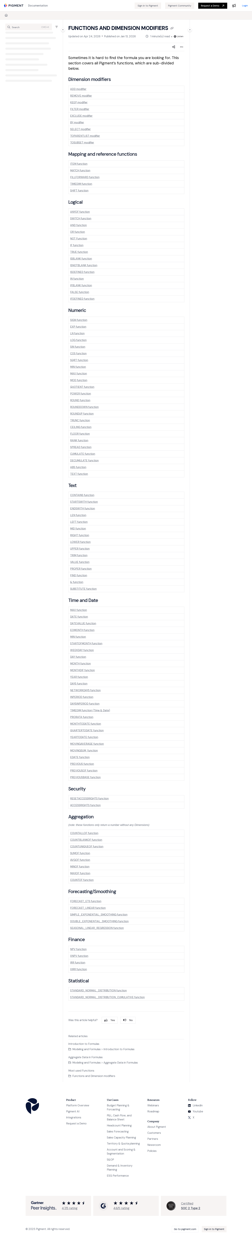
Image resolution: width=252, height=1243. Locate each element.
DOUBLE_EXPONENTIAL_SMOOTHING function (99, 921)
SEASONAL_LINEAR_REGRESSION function (97, 928)
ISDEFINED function (82, 272)
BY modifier (77, 122)
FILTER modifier (79, 109)
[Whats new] (234, 5)
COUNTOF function (82, 880)
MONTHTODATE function (85, 724)
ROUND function (80, 400)
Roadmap (153, 1111)
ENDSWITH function (82, 508)
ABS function (78, 467)
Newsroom (154, 1145)
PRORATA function (81, 717)
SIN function (77, 347)
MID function (78, 528)
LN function (77, 333)
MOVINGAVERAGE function (87, 744)
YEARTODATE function (84, 737)
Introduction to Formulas (83, 1044)
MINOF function (79, 866)
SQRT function (79, 360)
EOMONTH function (82, 630)
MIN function (78, 367)
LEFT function (79, 522)
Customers (154, 1133)
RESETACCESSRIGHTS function (89, 798)
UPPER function (80, 548)
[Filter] (57, 27)
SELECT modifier (80, 129)
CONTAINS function (82, 495)
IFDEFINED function (82, 299)
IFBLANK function (81, 285)
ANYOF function (80, 212)
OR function (77, 232)
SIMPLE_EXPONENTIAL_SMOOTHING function (98, 914)
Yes (109, 1020)
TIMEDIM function (81, 184)
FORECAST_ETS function (85, 901)
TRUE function (79, 252)
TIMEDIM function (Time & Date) (90, 710)
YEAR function (79, 677)
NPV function (78, 949)
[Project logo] (13, 6)
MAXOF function (80, 873)
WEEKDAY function (82, 650)
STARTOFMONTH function (86, 643)
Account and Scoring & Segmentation (121, 1151)
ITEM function (78, 164)
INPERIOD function (81, 697)
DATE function (79, 616)
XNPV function (79, 956)
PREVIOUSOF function (83, 770)
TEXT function (79, 474)
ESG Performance (118, 1175)
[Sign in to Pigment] (148, 6)
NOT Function (78, 238)
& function (76, 582)
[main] (126, 551)
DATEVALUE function (83, 623)
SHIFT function (79, 190)
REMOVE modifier (81, 96)
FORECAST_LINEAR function (88, 908)
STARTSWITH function (84, 502)
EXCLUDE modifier (81, 116)
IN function (77, 278)
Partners (152, 1139)
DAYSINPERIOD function (84, 703)
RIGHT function (79, 535)
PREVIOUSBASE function (85, 777)
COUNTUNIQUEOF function (86, 846)
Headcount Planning (119, 1125)
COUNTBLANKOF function (86, 840)
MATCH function (80, 170)
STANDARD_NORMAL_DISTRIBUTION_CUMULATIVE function (107, 997)
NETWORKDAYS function (85, 690)
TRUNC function (80, 420)
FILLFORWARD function (84, 177)
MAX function (78, 373)
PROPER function (81, 568)
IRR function (77, 962)
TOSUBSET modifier (82, 142)
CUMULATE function (82, 454)
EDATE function (80, 757)
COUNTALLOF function (84, 833)
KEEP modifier (79, 102)
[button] (28, 27)
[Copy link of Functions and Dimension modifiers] (172, 28)
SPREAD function (80, 447)
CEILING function (80, 427)
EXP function (78, 326)
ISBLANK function (81, 258)
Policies (152, 1151)
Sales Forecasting (118, 1131)
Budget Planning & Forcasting (118, 1107)
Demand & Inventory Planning (119, 1167)
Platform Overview (77, 1105)
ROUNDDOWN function (84, 407)
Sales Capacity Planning (121, 1137)
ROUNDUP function (82, 413)
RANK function (79, 440)
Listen (178, 36)
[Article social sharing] (173, 47)
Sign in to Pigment (214, 1229)
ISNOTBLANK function (83, 265)
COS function (78, 353)
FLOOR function (80, 434)
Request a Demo (210, 5)
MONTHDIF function (82, 670)
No (128, 1020)
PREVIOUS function (82, 764)
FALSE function (79, 292)
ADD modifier (78, 89)
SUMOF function (80, 853)
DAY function (78, 657)
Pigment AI (72, 1111)
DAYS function (78, 683)
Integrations (73, 1117)
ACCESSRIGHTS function (85, 805)
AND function (78, 225)
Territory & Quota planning (123, 1143)
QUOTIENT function (82, 387)
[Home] (6, 15)
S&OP (110, 1159)
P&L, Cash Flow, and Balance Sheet (119, 1117)
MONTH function (80, 663)
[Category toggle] (63, 30)
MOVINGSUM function (84, 750)
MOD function (78, 380)
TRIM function (78, 555)
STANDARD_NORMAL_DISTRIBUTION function (98, 990)
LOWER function (80, 542)
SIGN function (78, 320)
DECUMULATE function (84, 460)
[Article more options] (181, 47)
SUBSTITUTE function (83, 589)
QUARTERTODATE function (87, 730)
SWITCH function (80, 218)
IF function (76, 245)
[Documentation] (38, 6)
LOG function (78, 340)
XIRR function (78, 969)
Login (245, 5)
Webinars (153, 1105)
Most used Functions (81, 1070)
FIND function (78, 575)
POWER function (80, 393)
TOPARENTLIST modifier (85, 136)
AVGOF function (80, 860)
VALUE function (79, 562)
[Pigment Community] (179, 6)
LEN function (78, 515)
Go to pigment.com (185, 1229)
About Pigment (156, 1127)
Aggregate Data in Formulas (85, 1057)
